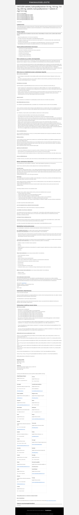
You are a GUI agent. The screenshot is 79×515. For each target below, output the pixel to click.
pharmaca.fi (51, 513)
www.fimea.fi (24, 282)
